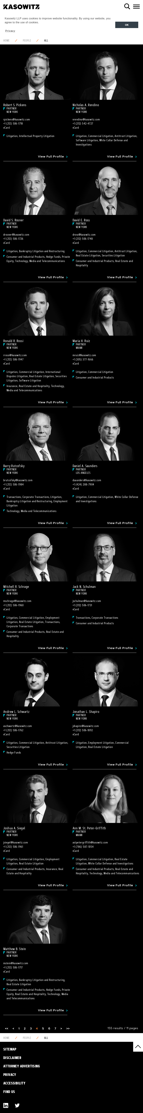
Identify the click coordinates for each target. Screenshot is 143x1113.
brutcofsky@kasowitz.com (18, 480)
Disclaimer (12, 1057)
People (27, 40)
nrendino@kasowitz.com (86, 119)
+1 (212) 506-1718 (13, 123)
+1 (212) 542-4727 (83, 123)
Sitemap (9, 1049)
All (46, 40)
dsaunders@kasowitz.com (87, 480)
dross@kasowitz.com (84, 234)
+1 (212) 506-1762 (13, 730)
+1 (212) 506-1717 (13, 967)
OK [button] (127, 24)
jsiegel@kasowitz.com (15, 842)
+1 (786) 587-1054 (83, 847)
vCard (6, 127)
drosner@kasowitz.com (16, 234)
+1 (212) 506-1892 (83, 730)
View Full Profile (51, 156)
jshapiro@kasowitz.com (86, 726)
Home (6, 40)
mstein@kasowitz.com (15, 963)
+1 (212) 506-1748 (83, 239)
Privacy (9, 1074)
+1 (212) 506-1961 (13, 847)
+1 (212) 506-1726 (13, 239)
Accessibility (14, 1083)
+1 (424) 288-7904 (83, 484)
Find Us (9, 1091)
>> (68, 1028)
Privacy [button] (10, 30)
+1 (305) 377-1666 (83, 359)
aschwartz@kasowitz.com (17, 726)
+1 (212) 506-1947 (13, 359)
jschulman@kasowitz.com (87, 601)
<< (6, 1028)
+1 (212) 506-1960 (13, 605)
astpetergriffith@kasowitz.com (90, 842)
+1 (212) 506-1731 (82, 605)
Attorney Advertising (21, 1066)
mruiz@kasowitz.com (84, 355)
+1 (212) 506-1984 (13, 484)
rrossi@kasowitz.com (15, 355)
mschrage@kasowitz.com (17, 601)
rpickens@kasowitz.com (16, 119)
